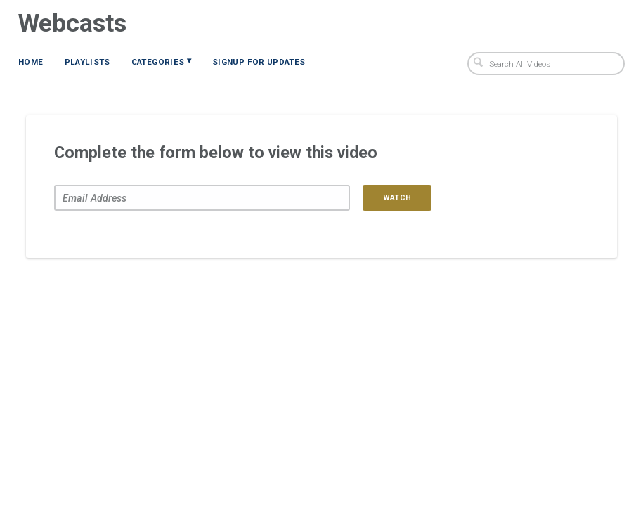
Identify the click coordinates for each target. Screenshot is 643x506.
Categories (161, 61)
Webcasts (72, 23)
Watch (397, 197)
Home (30, 62)
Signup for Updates (258, 62)
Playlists (87, 62)
